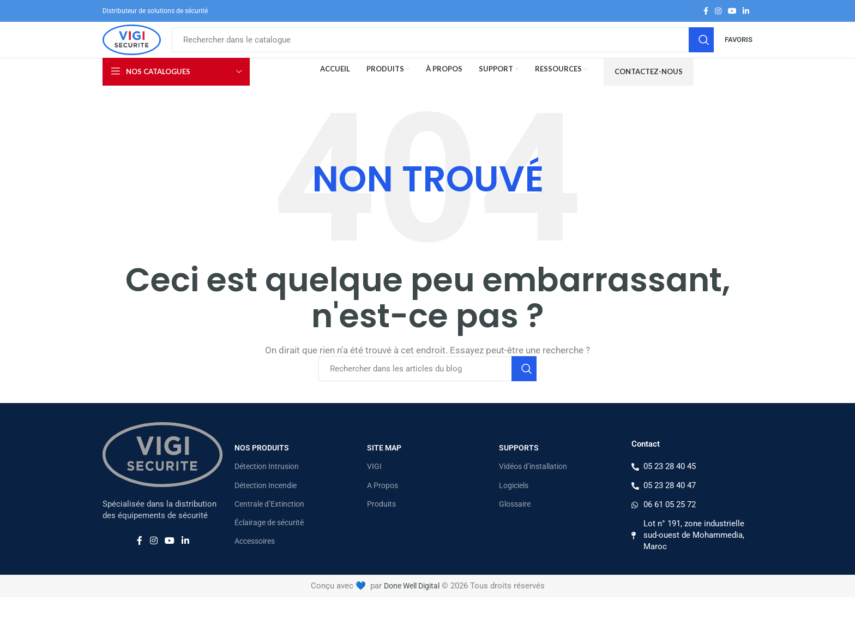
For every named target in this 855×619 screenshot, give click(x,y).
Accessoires (254, 562)
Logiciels (513, 507)
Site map (384, 469)
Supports (519, 469)
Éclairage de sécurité (269, 544)
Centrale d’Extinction (269, 525)
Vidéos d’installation (533, 488)
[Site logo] (152, 51)
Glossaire (515, 525)
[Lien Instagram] (718, 11)
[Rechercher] (463, 51)
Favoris (738, 51)
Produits (381, 525)
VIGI (374, 488)
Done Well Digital (411, 607)
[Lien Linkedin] (745, 11)
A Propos (382, 507)
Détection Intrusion (266, 488)
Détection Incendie (265, 507)
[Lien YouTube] (732, 11)
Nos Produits (261, 469)
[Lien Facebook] (706, 11)
